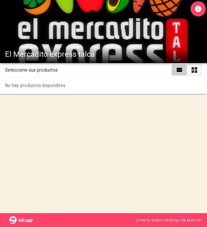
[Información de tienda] (198, 8)
